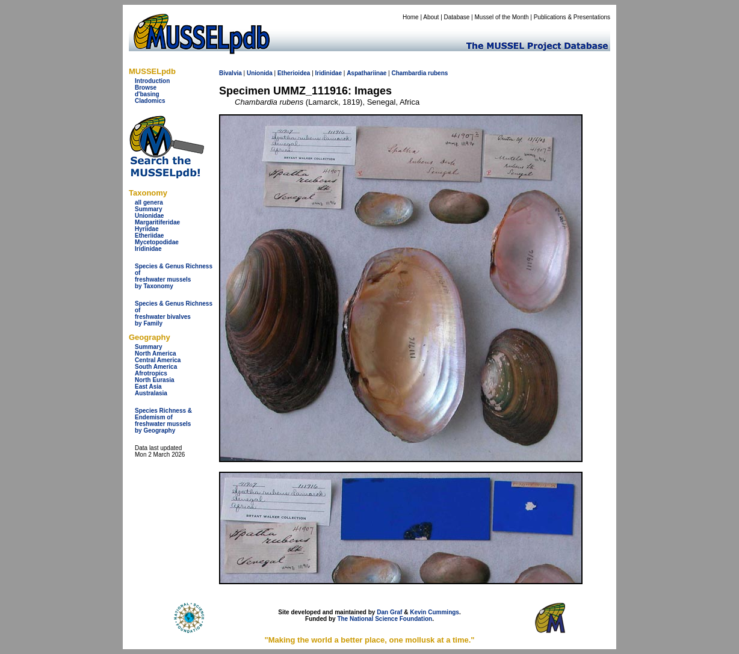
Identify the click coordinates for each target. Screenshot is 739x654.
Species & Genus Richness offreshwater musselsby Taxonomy (173, 276)
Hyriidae (146, 229)
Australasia (151, 393)
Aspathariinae (366, 73)
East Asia (148, 386)
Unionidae (149, 215)
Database (457, 17)
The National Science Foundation (384, 618)
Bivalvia (230, 73)
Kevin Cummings (434, 612)
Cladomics (150, 100)
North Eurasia (155, 380)
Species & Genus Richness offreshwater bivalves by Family (173, 313)
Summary (148, 209)
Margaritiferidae (157, 222)
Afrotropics (151, 373)
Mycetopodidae (157, 242)
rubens (438, 73)
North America (155, 353)
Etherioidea (293, 73)
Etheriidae (149, 235)
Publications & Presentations (572, 17)
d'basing (147, 94)
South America (156, 366)
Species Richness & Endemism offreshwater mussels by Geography (163, 420)
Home (411, 17)
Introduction (152, 81)
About (431, 17)
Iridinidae (148, 248)
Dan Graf (389, 612)
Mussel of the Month (502, 17)
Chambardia (408, 73)
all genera (149, 202)
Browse (145, 87)
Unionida (260, 73)
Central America (158, 360)
